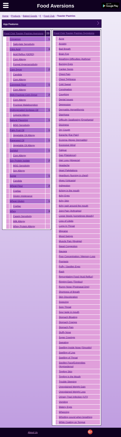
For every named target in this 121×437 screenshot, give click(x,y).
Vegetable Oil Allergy (24, 135)
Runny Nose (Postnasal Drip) (74, 286)
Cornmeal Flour (18, 84)
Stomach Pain (66, 327)
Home (5, 16)
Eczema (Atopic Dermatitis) (73, 140)
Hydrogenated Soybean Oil (24, 110)
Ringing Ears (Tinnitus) (71, 281)
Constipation (65, 89)
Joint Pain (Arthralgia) (70, 211)
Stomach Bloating (68, 317)
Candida (17, 74)
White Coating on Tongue (72, 422)
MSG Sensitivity (21, 125)
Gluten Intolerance (22, 196)
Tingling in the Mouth (70, 376)
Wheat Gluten (17, 201)
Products (15, 16)
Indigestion (64, 185)
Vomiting (63, 402)
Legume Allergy (21, 115)
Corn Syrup (16, 69)
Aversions (23, 33)
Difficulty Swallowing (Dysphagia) (76, 119)
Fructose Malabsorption (25, 105)
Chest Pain (64, 74)
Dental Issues (66, 99)
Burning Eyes (66, 64)
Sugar (13, 175)
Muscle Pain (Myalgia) (70, 241)
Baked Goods (30, 16)
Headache (64, 165)
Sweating (63, 342)
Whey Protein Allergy (24, 226)
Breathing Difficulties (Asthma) (75, 59)
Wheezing (64, 412)
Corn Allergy (19, 59)
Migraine (63, 231)
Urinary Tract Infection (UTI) (73, 397)
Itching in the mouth (69, 190)
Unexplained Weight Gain (72, 386)
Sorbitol (14, 150)
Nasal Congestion (68, 246)
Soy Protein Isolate (20, 160)
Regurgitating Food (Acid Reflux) (76, 276)
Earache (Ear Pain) (69, 135)
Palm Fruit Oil (17, 130)
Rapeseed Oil (17, 140)
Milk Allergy (19, 221)
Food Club (49, 16)
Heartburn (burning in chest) (73, 175)
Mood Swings (66, 236)
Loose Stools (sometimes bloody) (76, 216)
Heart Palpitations (68, 170)
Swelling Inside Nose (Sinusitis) (75, 347)
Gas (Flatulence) (67, 155)
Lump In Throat (67, 226)
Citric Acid (15, 49)
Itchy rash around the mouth (73, 205)
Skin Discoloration (68, 297)
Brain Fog (64, 54)
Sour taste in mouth (69, 312)
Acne (61, 38)
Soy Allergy (19, 170)
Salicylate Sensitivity (24, 44)
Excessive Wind (67, 145)
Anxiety (63, 43)
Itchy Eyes (64, 195)
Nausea (63, 251)
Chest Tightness (67, 79)
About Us (33, 432)
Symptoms (74, 33)
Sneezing (64, 302)
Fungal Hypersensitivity (25, 64)
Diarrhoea (64, 114)
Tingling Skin (65, 371)
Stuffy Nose (65, 332)
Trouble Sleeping (67, 381)
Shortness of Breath (69, 292)
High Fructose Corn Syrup (23, 94)
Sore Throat (65, 307)
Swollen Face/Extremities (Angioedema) (72, 364)
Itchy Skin (64, 200)
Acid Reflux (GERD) (23, 54)
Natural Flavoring (19, 120)
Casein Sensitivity (22, 216)
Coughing (64, 94)
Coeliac (17, 191)
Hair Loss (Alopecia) (69, 160)
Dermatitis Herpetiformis (71, 109)
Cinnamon (15, 39)
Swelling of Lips (67, 352)
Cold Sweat (65, 84)
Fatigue (63, 150)
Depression (65, 104)
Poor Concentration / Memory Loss (77, 256)
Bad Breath (65, 49)
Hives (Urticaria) (67, 180)
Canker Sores (66, 69)
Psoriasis (63, 261)
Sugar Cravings (67, 337)
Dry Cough (64, 130)
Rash (61, 271)
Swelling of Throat (68, 357)
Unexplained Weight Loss (72, 391)
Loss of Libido (66, 221)
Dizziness (64, 124)
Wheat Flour (16, 186)
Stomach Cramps (68, 322)
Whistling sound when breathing (75, 417)
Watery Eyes (65, 407)
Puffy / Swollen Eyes (69, 266)
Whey (13, 211)
